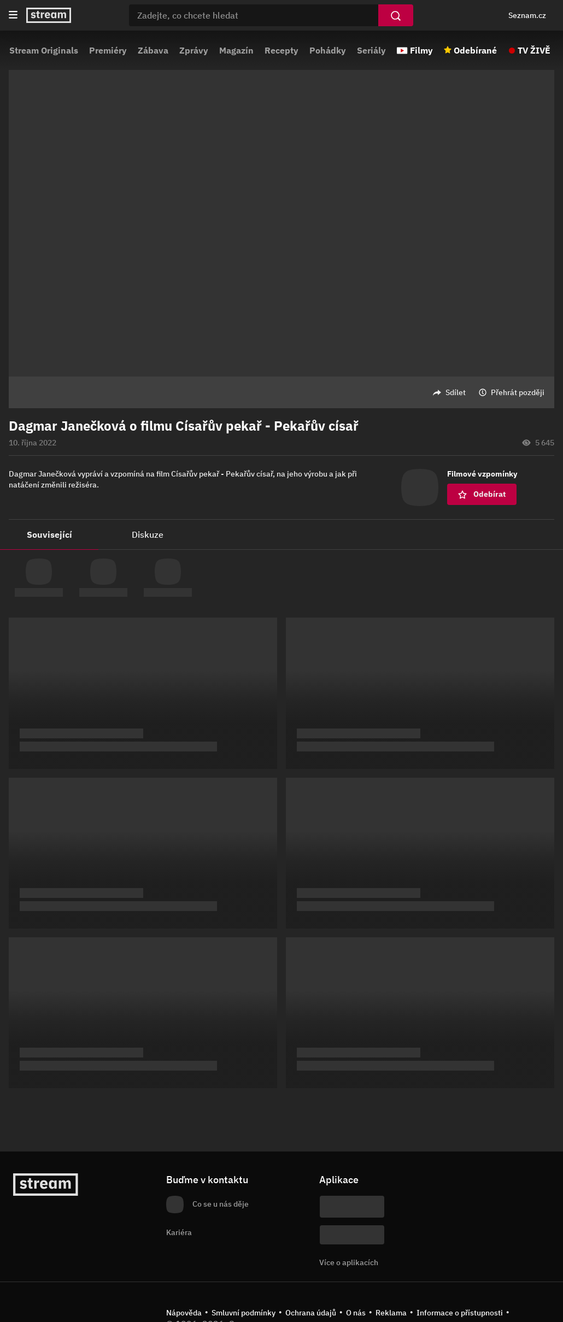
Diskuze (147, 534)
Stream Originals (43, 50)
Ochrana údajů (310, 1313)
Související (49, 534)
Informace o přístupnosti (460, 1313)
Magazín (236, 50)
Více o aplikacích (348, 1262)
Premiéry (108, 50)
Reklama (391, 1313)
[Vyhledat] (395, 15)
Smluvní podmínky (243, 1313)
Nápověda (184, 1313)
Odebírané (475, 50)
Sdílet (455, 392)
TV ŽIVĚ (534, 50)
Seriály (371, 50)
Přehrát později (517, 392)
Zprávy (193, 50)
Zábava (153, 50)
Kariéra (179, 1232)
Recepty (281, 50)
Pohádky (327, 50)
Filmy (421, 50)
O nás (356, 1313)
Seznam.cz (527, 15)
